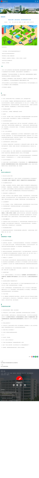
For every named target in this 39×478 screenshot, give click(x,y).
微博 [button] (17, 395)
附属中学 (7, 378)
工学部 (2, 377)
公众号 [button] (14, 395)
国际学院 (14, 377)
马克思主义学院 (3, 378)
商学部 (8, 377)
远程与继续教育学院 (30, 377)
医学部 (11, 377)
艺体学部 (5, 377)
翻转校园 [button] (25, 395)
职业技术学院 (24, 377)
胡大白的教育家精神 (4, 373)
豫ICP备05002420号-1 (4, 409)
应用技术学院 (19, 377)
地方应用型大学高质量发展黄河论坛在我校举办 (9, 369)
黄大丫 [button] (21, 395)
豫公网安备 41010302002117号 (13, 409)
